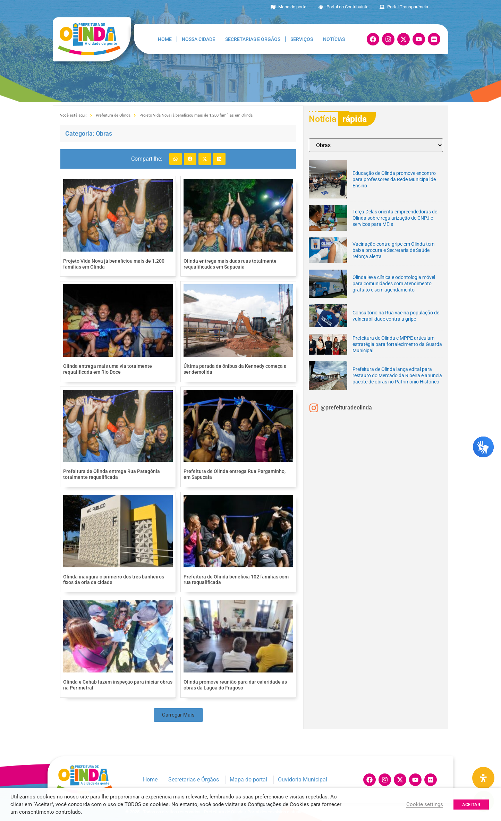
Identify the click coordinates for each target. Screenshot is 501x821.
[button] (175, 159)
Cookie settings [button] (424, 804)
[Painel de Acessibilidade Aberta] (483, 778)
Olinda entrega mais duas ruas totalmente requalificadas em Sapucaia (230, 264)
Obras (104, 133)
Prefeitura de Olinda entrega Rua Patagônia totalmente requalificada (111, 474)
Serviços (301, 39)
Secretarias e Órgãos (252, 39)
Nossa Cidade (198, 39)
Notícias (334, 39)
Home (165, 39)
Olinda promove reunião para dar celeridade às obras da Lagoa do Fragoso (235, 685)
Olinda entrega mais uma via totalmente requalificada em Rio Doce (107, 369)
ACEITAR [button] (471, 804)
